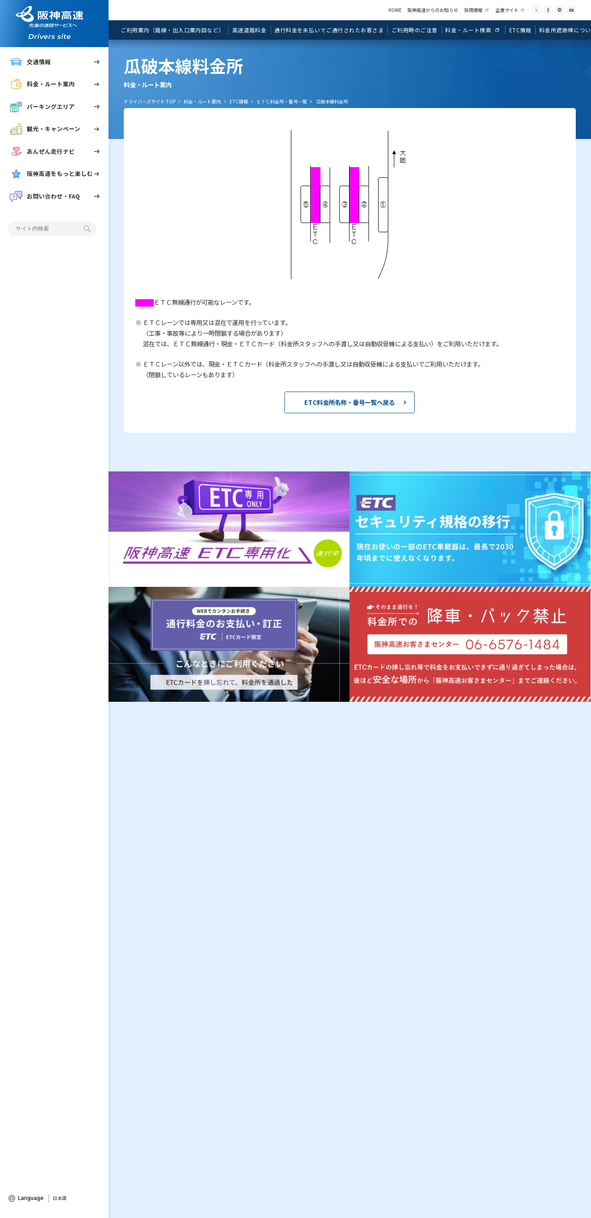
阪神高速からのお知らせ (432, 9)
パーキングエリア (42, 106)
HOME (395, 9)
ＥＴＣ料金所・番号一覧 (281, 101)
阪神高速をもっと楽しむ (51, 173)
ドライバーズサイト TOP (149, 101)
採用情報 (473, 9)
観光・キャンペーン (45, 128)
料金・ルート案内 (42, 84)
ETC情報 (238, 101)
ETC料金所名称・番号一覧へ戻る (349, 402)
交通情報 (30, 61)
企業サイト (507, 9)
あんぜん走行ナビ (42, 151)
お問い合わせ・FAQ (45, 196)
